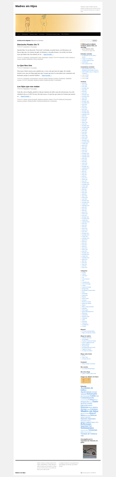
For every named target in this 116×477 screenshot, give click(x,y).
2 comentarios (53, 101)
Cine (83, 280)
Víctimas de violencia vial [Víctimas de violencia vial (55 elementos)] (89, 435)
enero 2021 (84, 124)
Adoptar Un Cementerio (87, 58)
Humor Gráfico (85, 298)
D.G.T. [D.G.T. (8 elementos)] (96, 399)
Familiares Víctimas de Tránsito (89, 341)
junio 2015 (84, 207)
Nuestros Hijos (33, 34)
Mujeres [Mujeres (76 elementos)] (92, 413)
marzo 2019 (84, 150)
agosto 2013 (84, 239)
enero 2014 (84, 231)
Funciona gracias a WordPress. (89, 472)
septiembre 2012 (85, 257)
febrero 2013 (85, 249)
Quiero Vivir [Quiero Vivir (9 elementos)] (95, 422)
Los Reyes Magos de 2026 (88, 60)
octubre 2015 (85, 204)
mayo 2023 (84, 104)
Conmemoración (34, 57)
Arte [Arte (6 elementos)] (82, 396)
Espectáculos (85, 295)
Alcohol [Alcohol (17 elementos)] (94, 392)
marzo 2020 (84, 135)
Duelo (39, 57)
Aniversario (26, 57)
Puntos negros (85, 310)
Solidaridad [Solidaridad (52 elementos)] (92, 430)
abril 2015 (84, 210)
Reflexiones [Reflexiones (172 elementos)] (86, 424)
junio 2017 (84, 173)
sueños (83, 319)
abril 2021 (84, 120)
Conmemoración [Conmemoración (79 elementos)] (87, 398)
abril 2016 (84, 194)
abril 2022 (84, 116)
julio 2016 (84, 189)
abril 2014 (84, 226)
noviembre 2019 (85, 142)
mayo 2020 (84, 132)
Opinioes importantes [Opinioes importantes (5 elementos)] (86, 417)
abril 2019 (84, 148)
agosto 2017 (84, 169)
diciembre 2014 (85, 217)
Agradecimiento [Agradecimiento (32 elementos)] (86, 392)
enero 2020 (84, 138)
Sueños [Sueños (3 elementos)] (82, 432)
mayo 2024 (84, 98)
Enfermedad (84, 293)
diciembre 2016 (85, 182)
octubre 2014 (85, 220)
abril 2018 (84, 161)
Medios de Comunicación (65, 99)
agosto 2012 (84, 259)
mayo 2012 (84, 264)
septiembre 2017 (85, 168)
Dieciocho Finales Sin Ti (28, 44)
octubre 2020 (85, 129)
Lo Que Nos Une (24, 65)
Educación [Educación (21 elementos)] (84, 405)
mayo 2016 (84, 192)
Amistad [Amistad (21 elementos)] (83, 394)
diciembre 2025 (85, 88)
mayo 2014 (84, 225)
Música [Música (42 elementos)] (83, 415)
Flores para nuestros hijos (53, 34)
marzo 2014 (84, 228)
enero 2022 (84, 119)
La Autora (41, 34)
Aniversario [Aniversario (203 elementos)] (91, 393)
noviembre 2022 (85, 112)
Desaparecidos (85, 288)
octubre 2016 (85, 186)
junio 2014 (84, 223)
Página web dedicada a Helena (88, 332)
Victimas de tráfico (32, 101)
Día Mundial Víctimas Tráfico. (89, 290)
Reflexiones (84, 313)
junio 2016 (84, 191)
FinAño (67, 57)
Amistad (84, 274)
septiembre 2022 (85, 114)
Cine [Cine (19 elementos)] (97, 396)
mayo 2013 (84, 244)
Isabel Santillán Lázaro (87, 68)
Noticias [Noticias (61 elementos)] (93, 415)
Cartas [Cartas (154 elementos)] (93, 395)
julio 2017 (84, 171)
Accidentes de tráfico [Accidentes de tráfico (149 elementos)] (87, 389)
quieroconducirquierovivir (88, 311)
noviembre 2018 (85, 155)
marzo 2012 (84, 267)
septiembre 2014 (85, 222)
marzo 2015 (84, 212)
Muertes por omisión (86, 303)
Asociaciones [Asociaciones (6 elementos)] (86, 396)
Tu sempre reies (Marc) (87, 350)
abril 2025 (84, 91)
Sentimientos (45, 57)
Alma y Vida (85, 357)
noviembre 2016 (85, 184)
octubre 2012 (85, 256)
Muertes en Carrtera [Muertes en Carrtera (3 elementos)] (85, 413)
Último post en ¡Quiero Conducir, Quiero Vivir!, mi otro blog (89, 45)
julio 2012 (84, 261)
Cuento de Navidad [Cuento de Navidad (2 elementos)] (84, 399)
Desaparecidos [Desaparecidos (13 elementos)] (85, 402)
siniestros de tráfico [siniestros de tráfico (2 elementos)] (84, 430)
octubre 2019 (85, 143)
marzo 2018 (84, 163)
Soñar (87, 75)
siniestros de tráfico (48, 80)
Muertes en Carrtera (39, 80)
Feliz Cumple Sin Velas (87, 63)
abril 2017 (84, 176)
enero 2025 (84, 93)
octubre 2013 (85, 236)
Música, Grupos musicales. (88, 306)
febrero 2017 (85, 179)
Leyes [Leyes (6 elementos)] (88, 409)
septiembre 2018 (85, 156)
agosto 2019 (84, 145)
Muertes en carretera (53, 78)
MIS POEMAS (65, 34)
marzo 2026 (84, 85)
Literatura (84, 300)
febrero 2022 (85, 117)
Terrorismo (84, 321)
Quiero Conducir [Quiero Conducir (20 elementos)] (86, 422)
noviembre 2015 (85, 202)
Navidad (24, 59)
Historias (84, 297)
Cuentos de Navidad (86, 287)
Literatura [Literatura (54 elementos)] (94, 409)
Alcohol (25, 99)
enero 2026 (84, 86)
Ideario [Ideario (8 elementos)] (90, 407)
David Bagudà (85, 339)
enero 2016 (84, 199)
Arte (83, 277)
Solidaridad (68, 78)
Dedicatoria (25, 34)
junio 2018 (84, 158)
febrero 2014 (85, 230)
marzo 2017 (84, 177)
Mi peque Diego (85, 345)
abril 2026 (84, 83)
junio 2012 (84, 262)
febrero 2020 (85, 137)
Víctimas (51, 57)
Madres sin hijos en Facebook (88, 363)
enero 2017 (84, 181)
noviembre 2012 (85, 254)
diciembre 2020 (85, 125)
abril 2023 (84, 106)
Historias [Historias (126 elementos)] (84, 407)
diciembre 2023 (85, 101)
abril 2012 (84, 266)
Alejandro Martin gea (86, 337)
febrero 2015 (85, 213)
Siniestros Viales (85, 316)
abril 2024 (84, 99)
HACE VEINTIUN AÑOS (88, 49)
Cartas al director (86, 279)
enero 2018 (84, 164)
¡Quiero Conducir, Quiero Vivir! (89, 373)
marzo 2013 (84, 248)
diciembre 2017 (85, 166)
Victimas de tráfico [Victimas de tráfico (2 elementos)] (87, 432)
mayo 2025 (84, 89)
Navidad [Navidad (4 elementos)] (88, 415)
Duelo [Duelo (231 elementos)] (95, 401)
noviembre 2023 (85, 102)
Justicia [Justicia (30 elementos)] (95, 407)
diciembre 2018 (85, 153)
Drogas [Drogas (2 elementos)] (90, 401)
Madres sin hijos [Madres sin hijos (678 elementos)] (89, 411)
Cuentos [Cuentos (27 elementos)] (91, 400)
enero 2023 (84, 109)
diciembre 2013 (85, 233)
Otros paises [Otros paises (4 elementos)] (83, 420)
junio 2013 (84, 243)
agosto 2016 (84, 187)
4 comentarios (57, 80)
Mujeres (84, 305)
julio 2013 (84, 241)
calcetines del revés (86, 358)
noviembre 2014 (85, 218)
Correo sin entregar (43, 78)
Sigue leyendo (49, 54)
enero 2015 (84, 215)
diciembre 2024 (85, 94)
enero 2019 (84, 151)
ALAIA (83, 355)
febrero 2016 (85, 197)
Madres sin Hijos (26, 6)
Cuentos (84, 285)
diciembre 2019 (85, 140)
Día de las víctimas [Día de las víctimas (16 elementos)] (86, 403)
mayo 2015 (84, 208)
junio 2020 (84, 130)
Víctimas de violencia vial (43, 101)
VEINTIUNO (85, 62)
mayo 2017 (84, 174)
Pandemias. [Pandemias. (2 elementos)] (88, 420)
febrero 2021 (85, 122)
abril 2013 (84, 246)
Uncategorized (85, 324)
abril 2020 (84, 133)
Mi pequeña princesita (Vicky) (88, 347)
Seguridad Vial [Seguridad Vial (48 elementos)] (86, 426)
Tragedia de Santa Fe (86, 349)
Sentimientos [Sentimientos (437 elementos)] (87, 427)
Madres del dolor (86, 344)
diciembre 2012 (85, 252)
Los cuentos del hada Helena (88, 331)
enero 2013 (84, 251)
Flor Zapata (34, 46)
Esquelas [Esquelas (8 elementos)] (90, 405)
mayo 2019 (84, 146)
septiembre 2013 (85, 238)
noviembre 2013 (85, 235)
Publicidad (84, 308)
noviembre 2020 (85, 127)
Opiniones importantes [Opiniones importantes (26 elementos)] (88, 419)
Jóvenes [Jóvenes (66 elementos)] (84, 409)
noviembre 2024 (85, 96)
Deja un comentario (38, 59)
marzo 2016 (84, 195)
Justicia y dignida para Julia (88, 342)
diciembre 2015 (85, 200)
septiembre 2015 (85, 205)
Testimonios (84, 323)
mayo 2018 (84, 160)
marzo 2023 (84, 107)
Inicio (18, 34)
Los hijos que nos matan (28, 86)
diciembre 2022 (85, 111)
